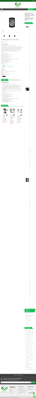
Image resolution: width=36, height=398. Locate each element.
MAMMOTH (5, 72)
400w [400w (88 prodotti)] (27, 332)
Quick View (6, 115)
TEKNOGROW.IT (6, 397)
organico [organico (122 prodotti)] (27, 358)
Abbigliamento (28, 313)
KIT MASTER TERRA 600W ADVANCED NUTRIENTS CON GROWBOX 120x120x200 (12, 118)
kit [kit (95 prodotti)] (26, 355)
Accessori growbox (28, 320)
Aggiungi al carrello (9, 66)
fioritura (8, 71)
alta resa (4, 71)
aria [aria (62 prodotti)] (26, 335)
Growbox (6, 11)
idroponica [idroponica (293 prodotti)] (27, 351)
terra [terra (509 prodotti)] (31, 367)
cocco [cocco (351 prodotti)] (27, 341)
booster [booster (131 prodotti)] (27, 339)
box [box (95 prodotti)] (30, 339)
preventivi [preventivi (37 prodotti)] (27, 362)
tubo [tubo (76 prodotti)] (26, 369)
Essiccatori (27, 322)
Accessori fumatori (28, 318)
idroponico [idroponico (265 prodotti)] (27, 353)
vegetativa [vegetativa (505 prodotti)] (30, 369)
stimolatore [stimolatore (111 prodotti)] (27, 367)
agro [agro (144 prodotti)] (32, 332)
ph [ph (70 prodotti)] (26, 360)
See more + (27, 324)
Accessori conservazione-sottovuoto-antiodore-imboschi (29, 316)
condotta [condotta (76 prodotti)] (30, 341)
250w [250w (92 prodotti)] (32, 330)
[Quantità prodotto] (2, 66)
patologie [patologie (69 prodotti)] (31, 358)
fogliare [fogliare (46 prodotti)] (31, 346)
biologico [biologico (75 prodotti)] (29, 337)
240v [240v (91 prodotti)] (29, 330)
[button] (33, 23)
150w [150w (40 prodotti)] (26, 330)
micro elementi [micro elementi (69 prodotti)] (30, 355)
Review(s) (6, 41)
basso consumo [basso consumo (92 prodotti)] (30, 335)
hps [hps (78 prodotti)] (30, 348)
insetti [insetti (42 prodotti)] (31, 353)
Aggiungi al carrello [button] (6, 110)
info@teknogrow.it (30, 389)
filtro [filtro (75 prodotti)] (31, 344)
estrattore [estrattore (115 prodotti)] (27, 344)
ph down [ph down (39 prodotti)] (29, 360)
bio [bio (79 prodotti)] (26, 337)
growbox (10, 71)
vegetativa (14, 71)
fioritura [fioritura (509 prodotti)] (27, 346)
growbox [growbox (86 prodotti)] (27, 348)
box (6, 71)
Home (3, 11)
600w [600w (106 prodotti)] (30, 332)
